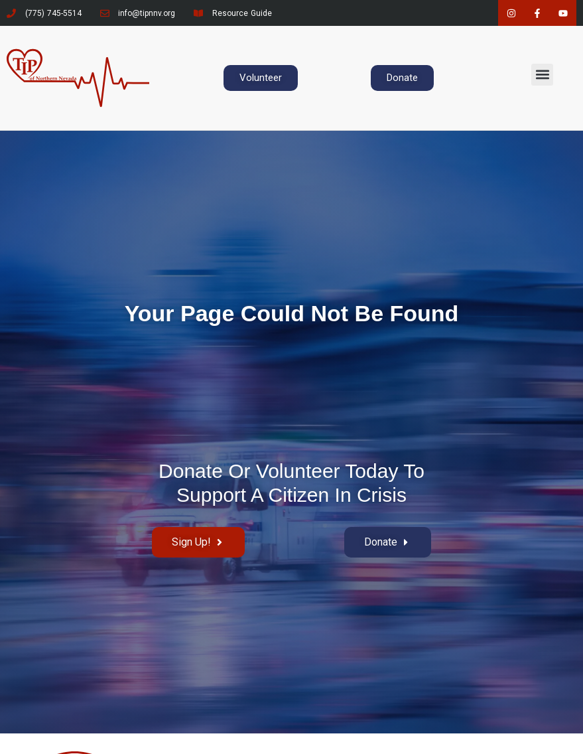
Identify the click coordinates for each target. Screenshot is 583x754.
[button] (542, 75)
